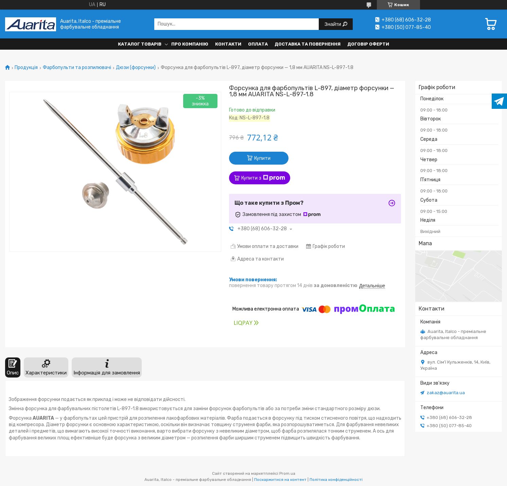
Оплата (258, 44)
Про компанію (189, 44)
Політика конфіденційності (336, 479)
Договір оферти (368, 44)
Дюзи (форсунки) (136, 67)
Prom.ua (287, 473)
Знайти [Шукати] (334, 24)
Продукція (26, 67)
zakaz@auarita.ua (446, 392)
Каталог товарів (139, 44)
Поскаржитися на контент (280, 479)
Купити (262, 158)
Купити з (263, 178)
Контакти (228, 44)
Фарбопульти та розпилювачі (77, 67)
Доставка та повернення (307, 44)
